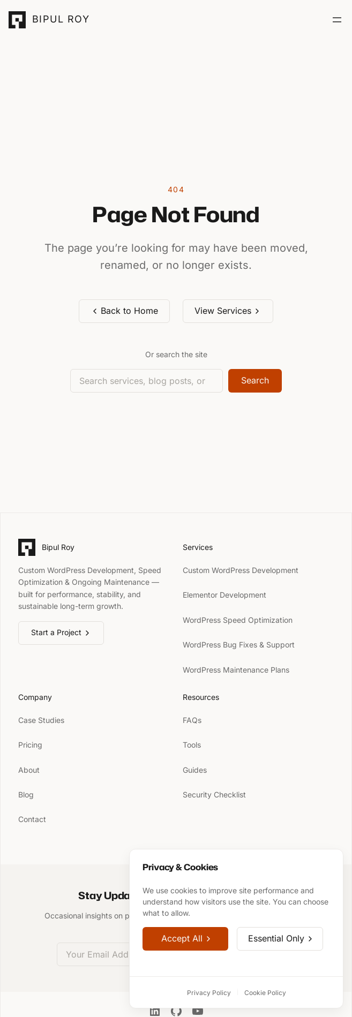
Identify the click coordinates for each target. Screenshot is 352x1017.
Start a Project (61, 632)
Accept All (186, 938)
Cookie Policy (265, 993)
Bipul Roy (60, 19)
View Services (227, 310)
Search (255, 380)
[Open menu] (337, 19)
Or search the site (176, 354)
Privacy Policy (209, 993)
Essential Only (281, 938)
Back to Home (124, 310)
